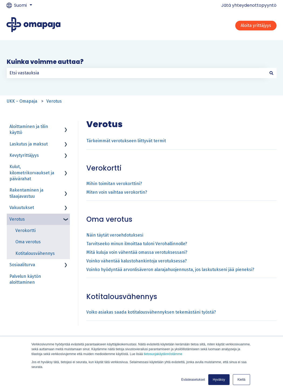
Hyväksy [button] (219, 379)
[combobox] (136, 73)
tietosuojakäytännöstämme (163, 354)
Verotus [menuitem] (17, 219)
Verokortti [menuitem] (25, 230)
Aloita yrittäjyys (256, 25)
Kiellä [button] (241, 379)
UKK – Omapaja (22, 101)
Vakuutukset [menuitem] (21, 207)
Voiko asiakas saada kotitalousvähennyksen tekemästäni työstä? (151, 312)
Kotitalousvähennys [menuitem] (35, 253)
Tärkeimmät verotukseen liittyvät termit (126, 140)
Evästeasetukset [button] (193, 379)
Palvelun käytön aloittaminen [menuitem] (25, 279)
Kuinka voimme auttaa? (45, 62)
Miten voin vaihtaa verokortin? (116, 192)
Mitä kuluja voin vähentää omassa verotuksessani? (136, 252)
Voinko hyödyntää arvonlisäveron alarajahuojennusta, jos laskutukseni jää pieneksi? (170, 269)
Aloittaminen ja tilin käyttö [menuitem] (28, 129)
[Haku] (271, 73)
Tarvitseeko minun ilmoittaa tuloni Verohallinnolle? (136, 243)
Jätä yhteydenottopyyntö (249, 5)
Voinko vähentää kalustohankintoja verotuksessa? (136, 260)
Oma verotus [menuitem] (28, 241)
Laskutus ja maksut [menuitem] (28, 144)
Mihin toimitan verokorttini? (114, 183)
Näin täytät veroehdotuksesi (114, 235)
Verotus (54, 101)
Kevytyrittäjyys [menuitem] (24, 155)
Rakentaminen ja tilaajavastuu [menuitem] (26, 193)
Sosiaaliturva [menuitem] (22, 264)
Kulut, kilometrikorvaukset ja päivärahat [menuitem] (31, 172)
